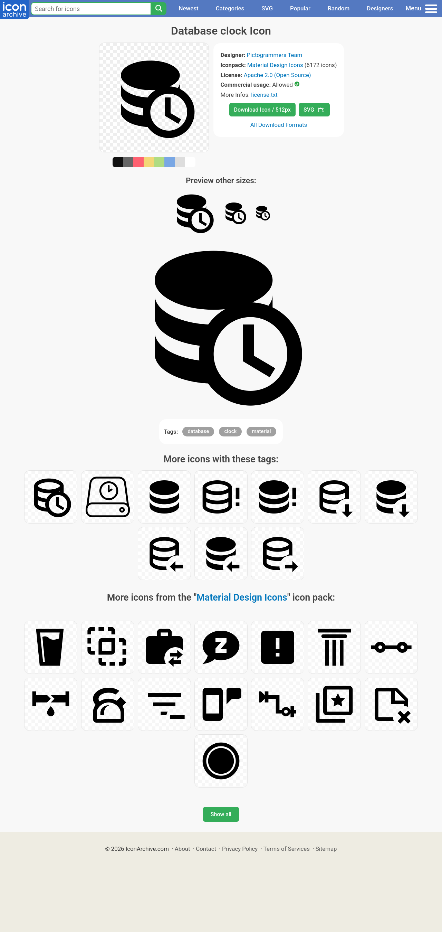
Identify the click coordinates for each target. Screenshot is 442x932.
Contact (206, 848)
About (182, 848)
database (198, 431)
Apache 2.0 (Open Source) (277, 75)
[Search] (158, 8)
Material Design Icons (275, 65)
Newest (188, 8)
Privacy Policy (240, 848)
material (261, 431)
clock (230, 431)
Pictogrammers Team (274, 54)
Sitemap (326, 848)
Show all (221, 814)
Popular (300, 8)
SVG (267, 8)
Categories (230, 8)
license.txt (264, 94)
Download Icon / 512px (262, 109)
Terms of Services (286, 848)
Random (338, 8)
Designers (380, 8)
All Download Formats (278, 124)
